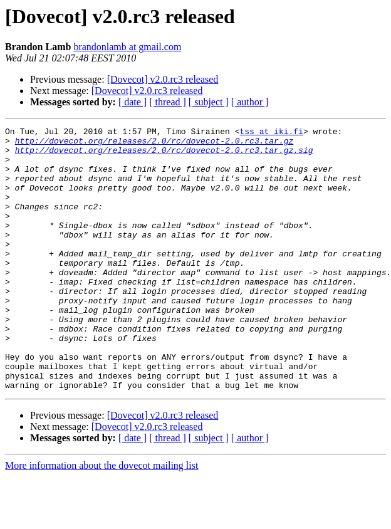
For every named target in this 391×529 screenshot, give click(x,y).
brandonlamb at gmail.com (127, 46)
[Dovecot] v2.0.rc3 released (163, 79)
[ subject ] (209, 102)
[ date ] (132, 102)
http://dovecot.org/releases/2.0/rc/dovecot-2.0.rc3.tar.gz (154, 144)
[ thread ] (167, 102)
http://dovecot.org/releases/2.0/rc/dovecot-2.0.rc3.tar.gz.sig (164, 155)
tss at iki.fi (271, 133)
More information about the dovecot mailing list (101, 518)
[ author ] (250, 102)
